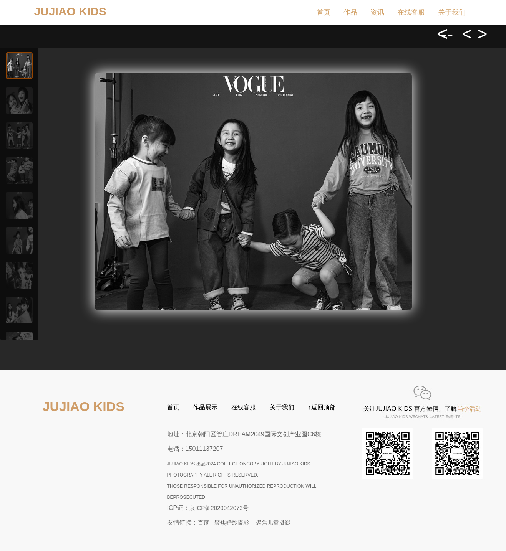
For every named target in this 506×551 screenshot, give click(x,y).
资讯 (377, 12)
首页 (323, 12)
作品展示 (205, 407)
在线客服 (411, 12)
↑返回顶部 (322, 407)
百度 (203, 522)
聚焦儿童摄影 (273, 522)
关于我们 (452, 12)
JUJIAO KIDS (70, 11)
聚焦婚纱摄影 (231, 522)
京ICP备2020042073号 (218, 508)
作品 (350, 12)
